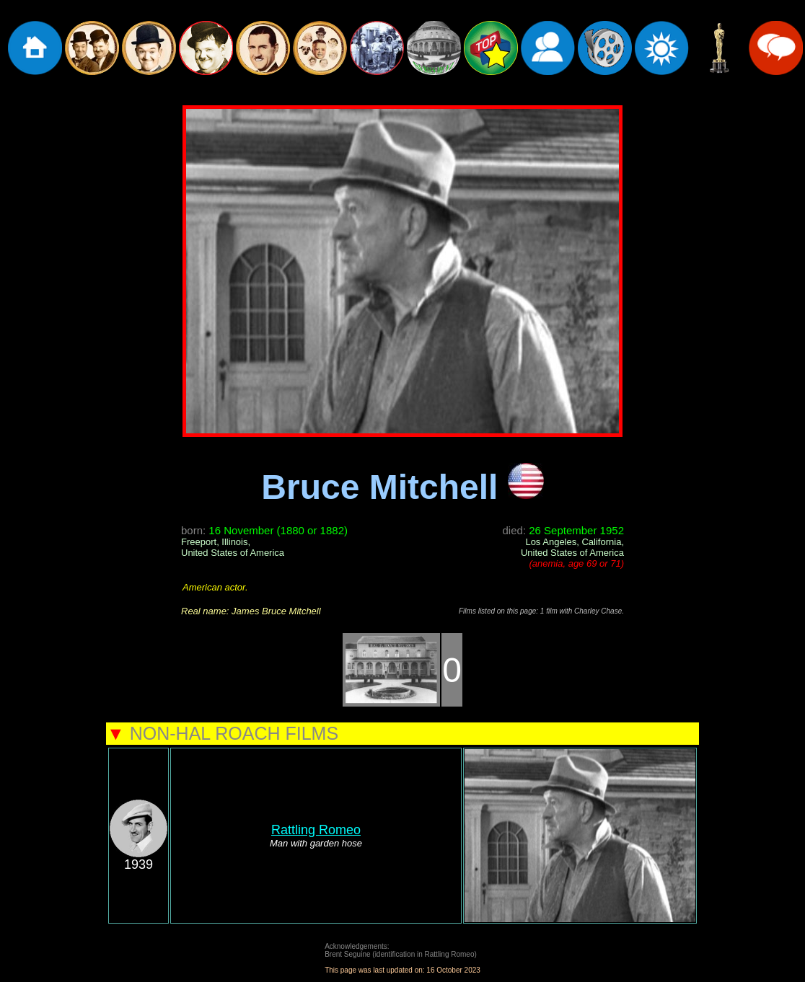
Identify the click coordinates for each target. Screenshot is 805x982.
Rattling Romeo (316, 830)
